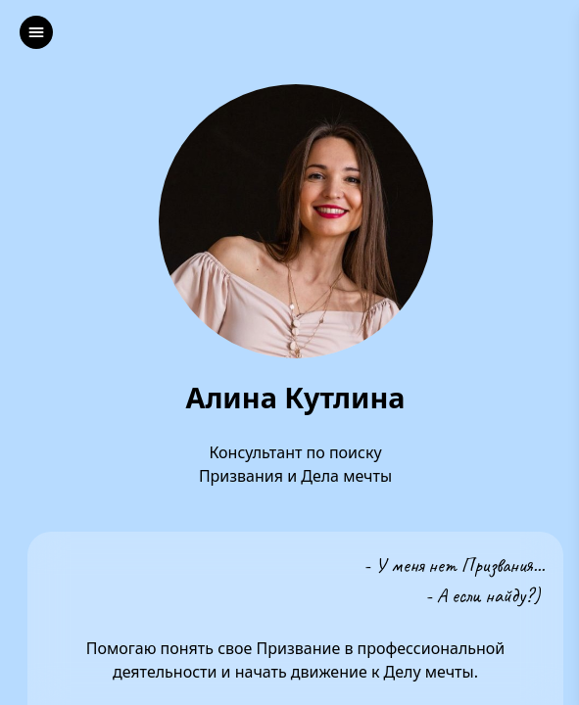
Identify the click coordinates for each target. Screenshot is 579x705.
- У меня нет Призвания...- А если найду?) (454, 580)
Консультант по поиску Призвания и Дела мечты (295, 464)
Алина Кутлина (295, 398)
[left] (36, 32)
